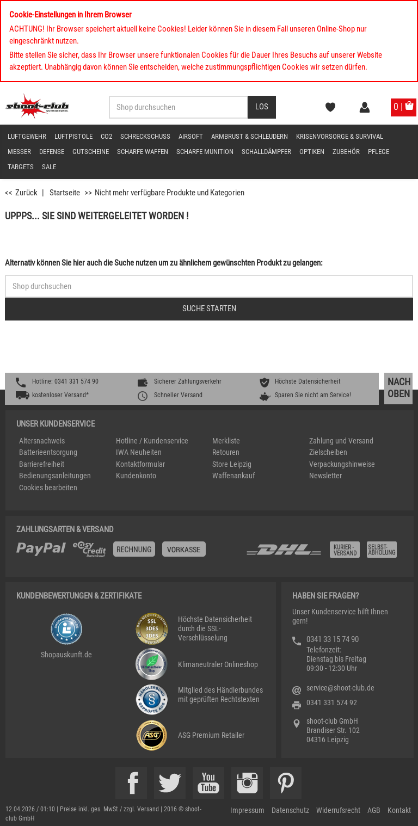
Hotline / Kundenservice (152, 440)
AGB (373, 810)
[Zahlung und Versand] (324, 553)
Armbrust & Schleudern (249, 136)
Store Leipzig (231, 464)
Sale (49, 167)
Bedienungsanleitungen (55, 475)
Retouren (225, 452)
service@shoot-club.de (340, 687)
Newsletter (325, 475)
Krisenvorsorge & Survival (339, 136)
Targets (21, 167)
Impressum (247, 810)
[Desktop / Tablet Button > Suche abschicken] (262, 107)
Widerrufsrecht (338, 810)
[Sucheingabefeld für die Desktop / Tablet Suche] (178, 107)
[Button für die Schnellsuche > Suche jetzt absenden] (209, 309)
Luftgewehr (27, 136)
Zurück (26, 193)
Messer (19, 151)
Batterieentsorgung (48, 452)
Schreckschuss (145, 136)
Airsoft (191, 136)
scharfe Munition (204, 151)
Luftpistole (73, 136)
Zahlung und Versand (341, 440)
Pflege (378, 151)
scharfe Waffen (142, 151)
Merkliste (226, 440)
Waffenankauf (233, 475)
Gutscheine (90, 151)
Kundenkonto (136, 475)
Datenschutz (290, 810)
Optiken (311, 151)
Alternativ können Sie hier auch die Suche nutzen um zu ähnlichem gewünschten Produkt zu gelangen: (164, 263)
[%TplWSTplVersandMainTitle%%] (127, 553)
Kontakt (399, 810)
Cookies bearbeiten (48, 487)
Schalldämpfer (266, 151)
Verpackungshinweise (342, 464)
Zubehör (346, 151)
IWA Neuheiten (139, 452)
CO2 (106, 136)
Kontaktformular (140, 464)
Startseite (65, 193)
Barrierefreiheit (41, 464)
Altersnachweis (42, 440)
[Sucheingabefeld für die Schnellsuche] (209, 286)
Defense (51, 151)
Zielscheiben (328, 452)
